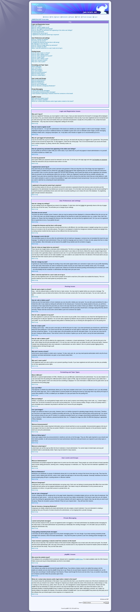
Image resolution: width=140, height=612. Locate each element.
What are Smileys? (37, 69)
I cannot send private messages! (41, 90)
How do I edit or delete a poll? (40, 59)
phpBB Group (79, 559)
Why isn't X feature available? (40, 99)
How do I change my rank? (39, 46)
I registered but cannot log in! (40, 33)
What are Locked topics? (38, 75)
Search (57, 17)
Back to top (35, 123)
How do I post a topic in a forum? (41, 53)
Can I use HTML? (37, 68)
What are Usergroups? (38, 83)
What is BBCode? (37, 66)
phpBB (67, 608)
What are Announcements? (39, 72)
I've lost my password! (38, 31)
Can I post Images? (37, 71)
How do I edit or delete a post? (40, 54)
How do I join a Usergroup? (39, 84)
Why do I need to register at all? (40, 27)
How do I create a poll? (38, 57)
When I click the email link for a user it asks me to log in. (47, 48)
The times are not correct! (39, 41)
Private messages (86, 17)
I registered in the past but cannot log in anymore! (45, 34)
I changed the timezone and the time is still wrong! (45, 42)
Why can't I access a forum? (39, 60)
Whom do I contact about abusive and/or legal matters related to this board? (53, 101)
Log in (95, 17)
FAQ (51, 17)
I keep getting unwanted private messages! (43, 92)
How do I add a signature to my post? (42, 56)
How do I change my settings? (40, 39)
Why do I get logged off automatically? (42, 29)
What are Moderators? (38, 81)
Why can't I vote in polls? (38, 61)
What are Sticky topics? (38, 73)
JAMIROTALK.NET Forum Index (40, 19)
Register (71, 17)
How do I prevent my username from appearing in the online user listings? (52, 30)
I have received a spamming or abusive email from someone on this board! (52, 93)
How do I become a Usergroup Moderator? (43, 86)
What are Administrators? (39, 80)
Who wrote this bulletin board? (40, 98)
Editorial (46, 17)
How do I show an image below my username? (45, 45)
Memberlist (64, 17)
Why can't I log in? (37, 26)
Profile (77, 17)
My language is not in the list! (40, 44)
